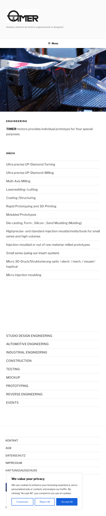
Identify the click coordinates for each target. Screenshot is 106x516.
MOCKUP (13, 377)
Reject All (45, 501)
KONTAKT (11, 440)
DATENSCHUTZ (15, 455)
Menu (53, 43)
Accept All (66, 501)
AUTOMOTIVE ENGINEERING (27, 344)
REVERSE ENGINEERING (24, 394)
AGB (8, 448)
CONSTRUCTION (19, 361)
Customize (22, 501)
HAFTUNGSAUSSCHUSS (21, 470)
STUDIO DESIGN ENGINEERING (29, 336)
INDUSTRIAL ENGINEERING (26, 352)
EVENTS (12, 402)
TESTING (13, 369)
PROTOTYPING (17, 386)
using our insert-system (41, 253)
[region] (44, 491)
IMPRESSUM (13, 463)
